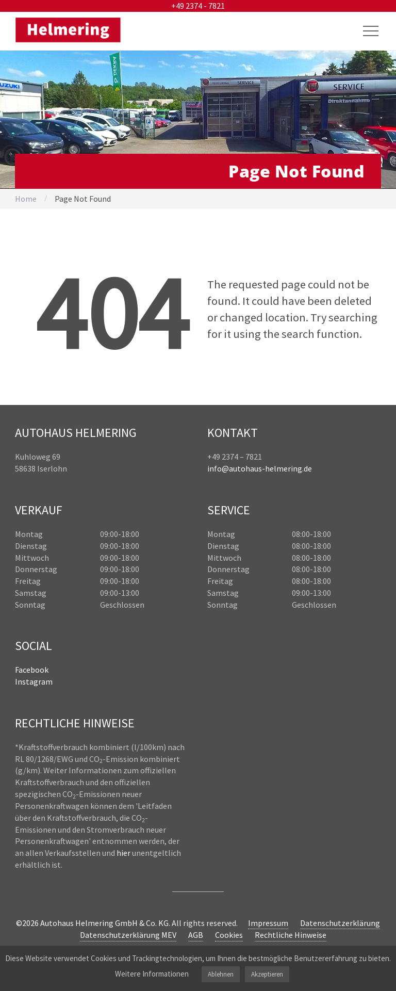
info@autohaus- (236, 468)
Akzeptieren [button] (267, 974)
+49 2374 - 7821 (198, 6)
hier (123, 853)
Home (26, 198)
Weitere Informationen (152, 974)
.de (307, 468)
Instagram (34, 681)
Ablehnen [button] (221, 974)
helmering (283, 468)
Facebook (31, 669)
